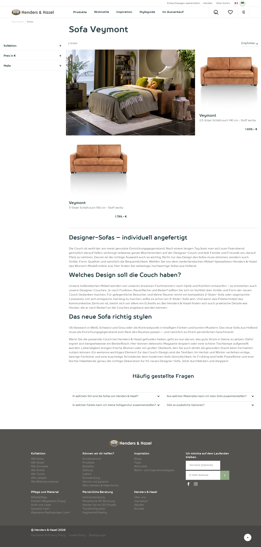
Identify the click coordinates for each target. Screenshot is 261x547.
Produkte (88, 462)
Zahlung (87, 470)
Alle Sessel (37, 462)
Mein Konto (223, 3)
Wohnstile (140, 466)
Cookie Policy (77, 535)
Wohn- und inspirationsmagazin (154, 470)
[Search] (216, 12)
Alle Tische (38, 474)
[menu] (243, 12)
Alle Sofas (37, 459)
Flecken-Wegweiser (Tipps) (48, 501)
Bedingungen (97, 535)
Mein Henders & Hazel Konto (100, 485)
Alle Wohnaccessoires (45, 482)
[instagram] (196, 484)
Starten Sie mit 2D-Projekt (99, 505)
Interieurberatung (93, 497)
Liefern (87, 474)
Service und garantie (95, 482)
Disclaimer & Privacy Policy (48, 535)
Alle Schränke (39, 466)
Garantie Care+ (40, 509)
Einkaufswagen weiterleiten (183, 3)
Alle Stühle (38, 470)
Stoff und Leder (41, 505)
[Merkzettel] (230, 12)
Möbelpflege (39, 497)
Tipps (137, 462)
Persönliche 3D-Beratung (98, 501)
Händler (208, 3)
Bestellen (88, 466)
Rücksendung (91, 478)
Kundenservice (91, 459)
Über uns (140, 497)
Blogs (137, 459)
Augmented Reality (94, 512)
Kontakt (139, 509)
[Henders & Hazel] (34, 12)
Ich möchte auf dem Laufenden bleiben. (207, 455)
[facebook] (189, 484)
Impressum (141, 501)
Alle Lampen (39, 478)
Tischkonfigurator (93, 509)
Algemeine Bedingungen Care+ (50, 512)
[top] (247, 537)
